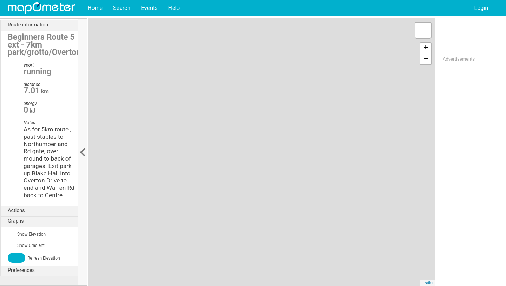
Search (121, 8)
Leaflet (427, 283)
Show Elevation (27, 234)
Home (95, 8)
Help (174, 8)
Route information (43, 25)
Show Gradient (26, 245)
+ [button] (425, 48)
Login (481, 8)
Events (149, 8)
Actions (43, 210)
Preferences (43, 270)
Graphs (43, 221)
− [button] (425, 59)
